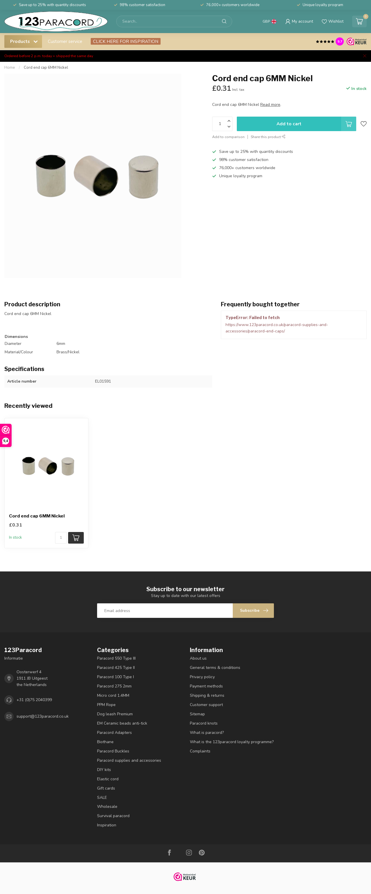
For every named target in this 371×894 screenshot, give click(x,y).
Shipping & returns (207, 695)
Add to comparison (228, 136)
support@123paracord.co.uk (43, 716)
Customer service (65, 41)
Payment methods (206, 686)
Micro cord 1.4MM (113, 695)
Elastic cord (108, 779)
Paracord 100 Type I (115, 677)
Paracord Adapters (114, 732)
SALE (102, 797)
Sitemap (197, 714)
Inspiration (106, 825)
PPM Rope (106, 704)
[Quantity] (61, 538)
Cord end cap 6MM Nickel (46, 67)
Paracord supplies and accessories (129, 760)
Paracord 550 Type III (116, 658)
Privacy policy (202, 677)
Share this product (268, 136)
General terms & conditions (215, 667)
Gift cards (106, 788)
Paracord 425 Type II (116, 667)
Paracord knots (204, 723)
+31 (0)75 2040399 (34, 700)
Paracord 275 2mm (114, 686)
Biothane (105, 742)
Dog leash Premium (115, 714)
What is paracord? (207, 732)
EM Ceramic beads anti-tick (122, 723)
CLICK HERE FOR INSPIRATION (125, 41)
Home (9, 67)
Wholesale (107, 806)
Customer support (206, 704)
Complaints (200, 751)
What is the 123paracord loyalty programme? (232, 742)
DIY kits (104, 769)
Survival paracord (113, 816)
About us (198, 658)
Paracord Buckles (113, 751)
